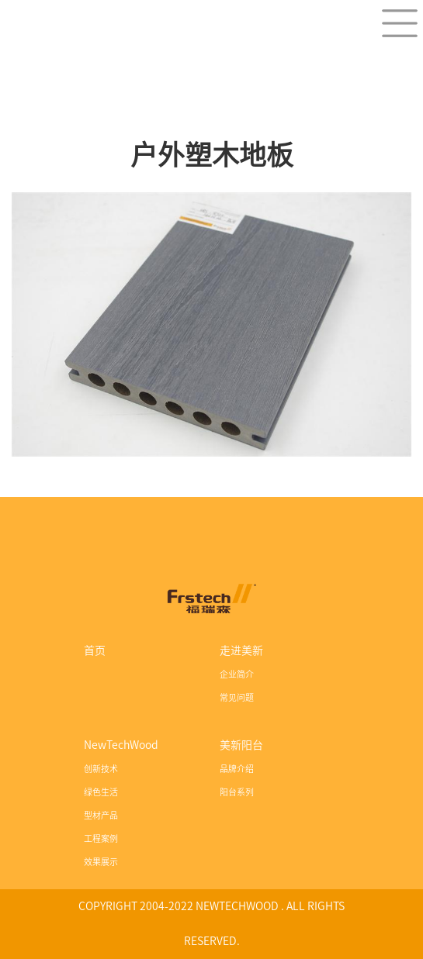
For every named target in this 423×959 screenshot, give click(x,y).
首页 (95, 650)
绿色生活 (101, 792)
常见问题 (237, 697)
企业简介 (237, 674)
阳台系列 (237, 792)
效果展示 (101, 861)
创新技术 (101, 768)
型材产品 (101, 815)
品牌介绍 (237, 768)
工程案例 (101, 838)
